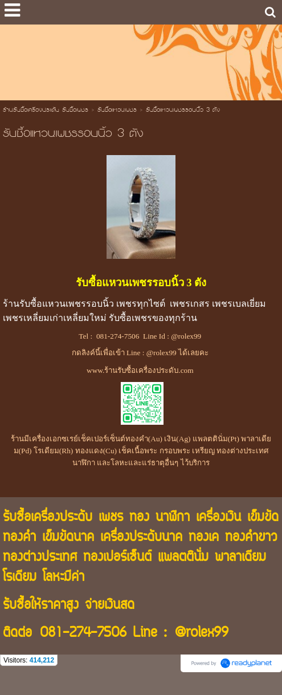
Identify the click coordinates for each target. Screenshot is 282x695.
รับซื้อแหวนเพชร (117, 110)
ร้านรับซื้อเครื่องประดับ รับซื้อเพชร (45, 110)
